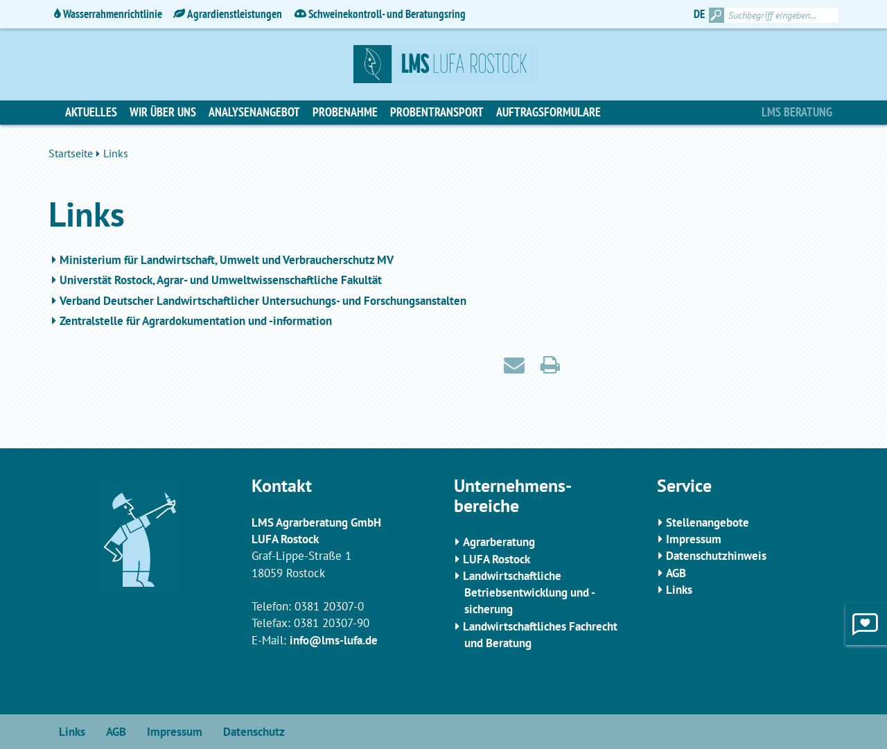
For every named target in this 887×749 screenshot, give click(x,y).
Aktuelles (91, 112)
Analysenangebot (254, 112)
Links (679, 589)
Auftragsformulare (548, 112)
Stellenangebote (707, 522)
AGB (676, 573)
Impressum (693, 539)
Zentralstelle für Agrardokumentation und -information (196, 320)
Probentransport (437, 112)
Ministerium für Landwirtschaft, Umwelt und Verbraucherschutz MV (227, 259)
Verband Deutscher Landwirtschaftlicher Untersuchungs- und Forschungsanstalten (263, 300)
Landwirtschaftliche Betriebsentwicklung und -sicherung (529, 592)
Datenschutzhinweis (716, 555)
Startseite (71, 153)
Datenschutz (254, 731)
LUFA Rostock (496, 559)
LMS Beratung (797, 112)
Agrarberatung (499, 541)
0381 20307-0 (329, 606)
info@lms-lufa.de (334, 640)
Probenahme (345, 112)
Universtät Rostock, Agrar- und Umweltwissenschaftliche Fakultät (221, 280)
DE (699, 13)
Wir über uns (163, 112)
